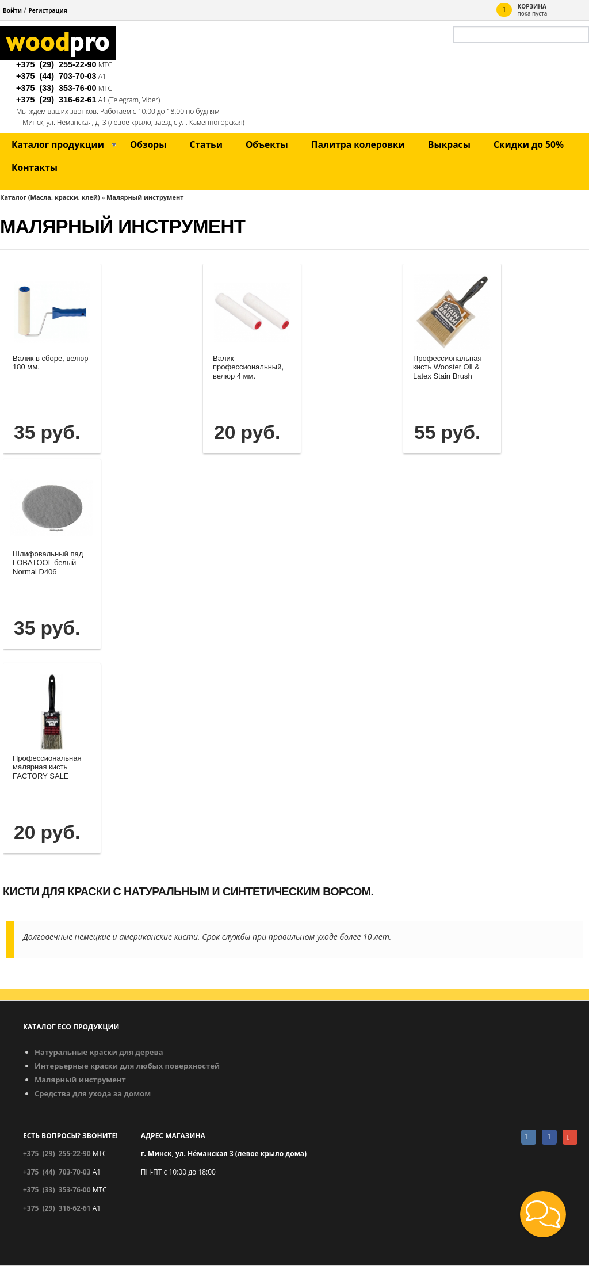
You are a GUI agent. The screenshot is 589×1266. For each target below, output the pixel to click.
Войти (12, 10)
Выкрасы (449, 144)
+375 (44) (56, 76)
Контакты (35, 167)
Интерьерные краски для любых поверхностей (127, 1066)
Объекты (267, 144)
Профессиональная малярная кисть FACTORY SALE (47, 767)
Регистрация (47, 10)
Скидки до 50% (529, 144)
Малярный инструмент (144, 197)
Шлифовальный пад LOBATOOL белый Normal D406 (48, 563)
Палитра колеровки (358, 144)
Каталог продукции (58, 144)
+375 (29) (56, 64)
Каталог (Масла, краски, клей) (50, 197)
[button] (543, 1214)
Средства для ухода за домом (93, 1093)
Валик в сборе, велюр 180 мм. (51, 363)
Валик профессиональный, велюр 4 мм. (248, 367)
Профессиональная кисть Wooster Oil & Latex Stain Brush (447, 367)
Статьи (205, 144)
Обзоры (148, 144)
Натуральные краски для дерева (99, 1052)
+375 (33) (56, 88)
